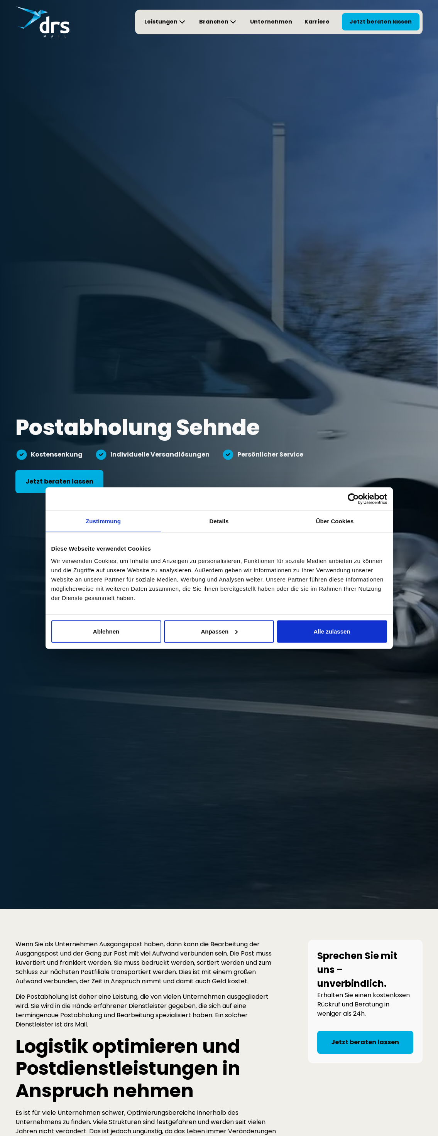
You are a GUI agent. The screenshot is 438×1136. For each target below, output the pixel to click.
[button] (165, 22)
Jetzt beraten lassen (381, 21)
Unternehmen (271, 21)
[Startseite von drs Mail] (42, 22)
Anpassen (219, 631)
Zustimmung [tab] (103, 521)
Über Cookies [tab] (335, 521)
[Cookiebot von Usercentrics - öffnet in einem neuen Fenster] (353, 499)
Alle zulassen (331, 631)
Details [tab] (219, 521)
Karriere (317, 21)
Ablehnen (106, 631)
